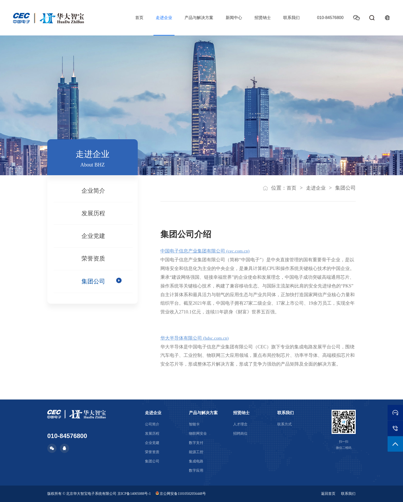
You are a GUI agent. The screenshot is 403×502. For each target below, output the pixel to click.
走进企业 (163, 17)
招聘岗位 (240, 433)
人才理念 (240, 424)
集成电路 (196, 461)
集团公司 (93, 287)
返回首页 (328, 494)
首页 (138, 17)
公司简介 (152, 424)
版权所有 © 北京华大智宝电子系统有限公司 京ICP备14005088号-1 (99, 494)
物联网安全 (198, 433)
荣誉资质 (93, 263)
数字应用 (196, 470)
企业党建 (93, 239)
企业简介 (93, 191)
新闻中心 (233, 17)
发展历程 (93, 215)
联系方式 (284, 424)
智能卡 (194, 424)
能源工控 (196, 452)
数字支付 (196, 443)
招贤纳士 (261, 17)
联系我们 (290, 17)
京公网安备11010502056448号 (181, 494)
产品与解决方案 (198, 17)
